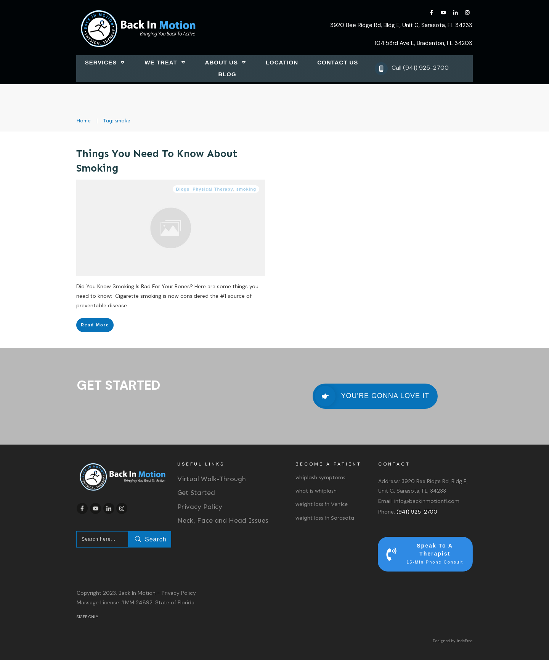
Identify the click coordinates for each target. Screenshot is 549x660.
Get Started (196, 492)
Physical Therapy (213, 189)
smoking (246, 189)
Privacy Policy (199, 507)
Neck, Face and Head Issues (222, 520)
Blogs (182, 189)
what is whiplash (316, 491)
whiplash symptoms (320, 477)
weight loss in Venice (321, 504)
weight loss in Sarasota (324, 518)
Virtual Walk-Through (211, 479)
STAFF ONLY (87, 616)
